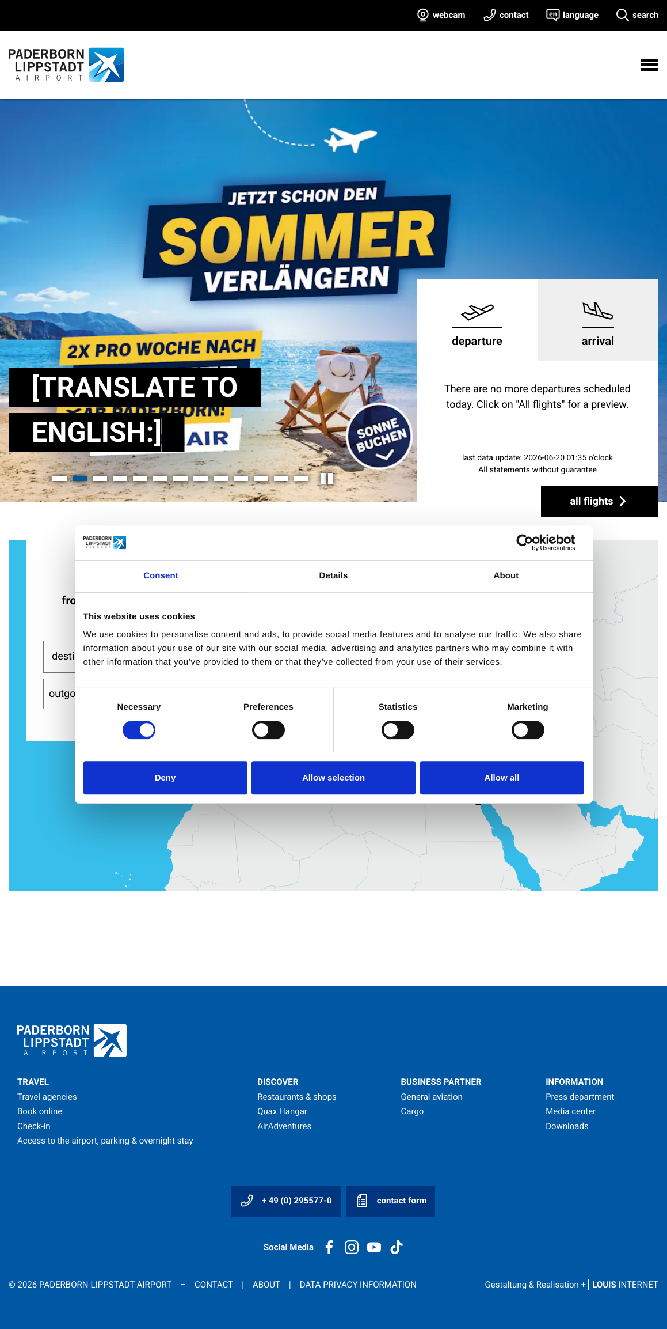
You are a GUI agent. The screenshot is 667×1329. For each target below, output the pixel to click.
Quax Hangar (282, 1111)
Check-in (34, 1126)
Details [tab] (333, 576)
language (581, 15)
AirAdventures (284, 1126)
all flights (600, 501)
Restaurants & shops (297, 1097)
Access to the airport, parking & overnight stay (105, 1140)
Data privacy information (358, 1284)
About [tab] (506, 576)
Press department (580, 1097)
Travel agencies (47, 1097)
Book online (39, 1111)
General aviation (432, 1097)
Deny (165, 777)
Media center (571, 1111)
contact (514, 15)
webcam (449, 15)
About (266, 1284)
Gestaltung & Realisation (571, 1284)
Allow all (502, 777)
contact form (390, 1200)
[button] (59, 478)
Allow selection (333, 777)
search (645, 15)
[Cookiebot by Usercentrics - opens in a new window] (533, 542)
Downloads (567, 1126)
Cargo (412, 1111)
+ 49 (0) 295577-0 (286, 1200)
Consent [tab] (160, 576)
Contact (214, 1284)
